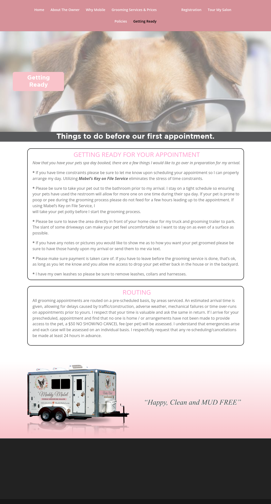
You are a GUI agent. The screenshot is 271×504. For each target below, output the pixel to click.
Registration (191, 10)
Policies (121, 22)
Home (39, 10)
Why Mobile (95, 10)
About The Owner (65, 10)
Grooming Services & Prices (134, 10)
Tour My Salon (219, 10)
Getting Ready (144, 22)
